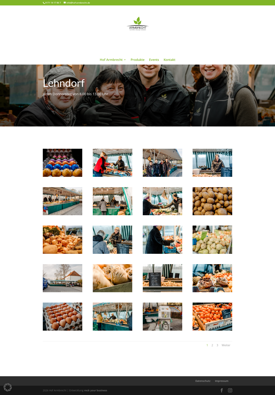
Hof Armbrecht (111, 42)
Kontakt (169, 42)
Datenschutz (202, 381)
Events (154, 42)
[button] (7, 387)
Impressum (221, 381)
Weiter (226, 345)
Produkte (138, 42)
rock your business (95, 390)
